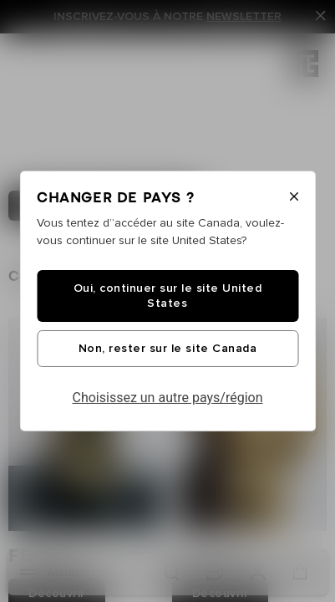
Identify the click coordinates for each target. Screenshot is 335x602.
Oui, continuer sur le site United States (168, 296)
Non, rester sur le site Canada (167, 349)
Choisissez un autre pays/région (168, 398)
